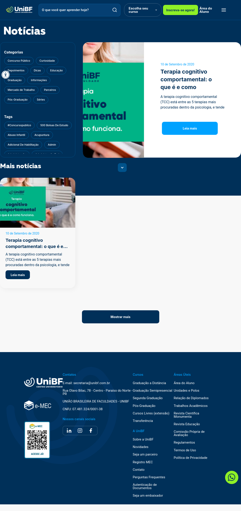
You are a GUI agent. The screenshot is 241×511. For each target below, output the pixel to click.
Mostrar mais (120, 317)
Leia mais (190, 128)
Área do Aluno (205, 10)
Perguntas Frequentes (149, 477)
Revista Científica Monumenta (186, 415)
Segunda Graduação (148, 398)
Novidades (140, 447)
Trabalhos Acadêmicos (191, 406)
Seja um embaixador (148, 495)
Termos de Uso (185, 450)
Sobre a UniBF (143, 439)
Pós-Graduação (144, 406)
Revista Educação (187, 424)
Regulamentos (184, 442)
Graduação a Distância (149, 383)
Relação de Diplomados (191, 398)
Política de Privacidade (190, 458)
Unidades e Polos (186, 390)
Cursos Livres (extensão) (151, 413)
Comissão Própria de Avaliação (189, 433)
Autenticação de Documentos (145, 486)
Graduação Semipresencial (152, 390)
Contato (138, 469)
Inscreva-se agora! (180, 10)
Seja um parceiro (145, 454)
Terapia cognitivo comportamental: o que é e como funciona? (34, 246)
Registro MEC (143, 462)
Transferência (143, 421)
